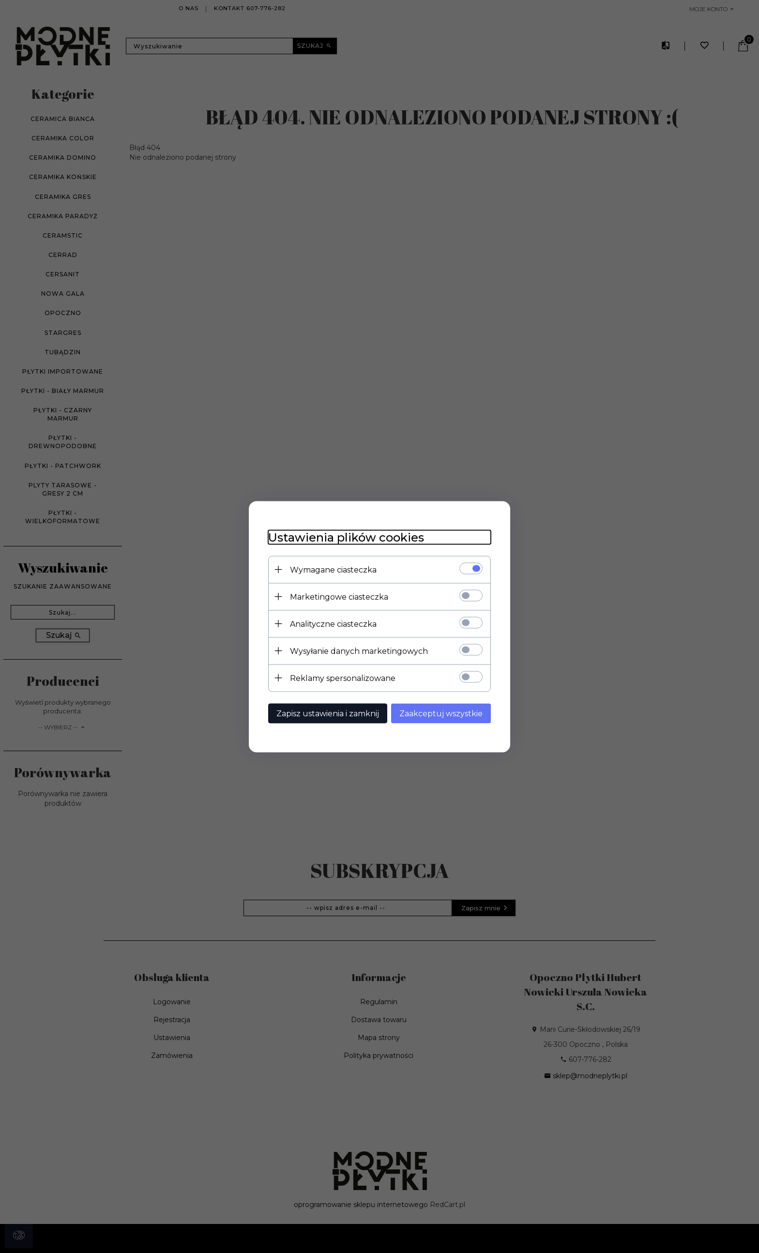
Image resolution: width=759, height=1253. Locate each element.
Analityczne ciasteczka (333, 623)
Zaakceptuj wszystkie (441, 713)
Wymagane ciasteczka (333, 569)
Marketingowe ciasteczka (339, 596)
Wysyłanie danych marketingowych (359, 650)
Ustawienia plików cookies (346, 537)
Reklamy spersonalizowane (342, 677)
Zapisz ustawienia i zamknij (327, 713)
